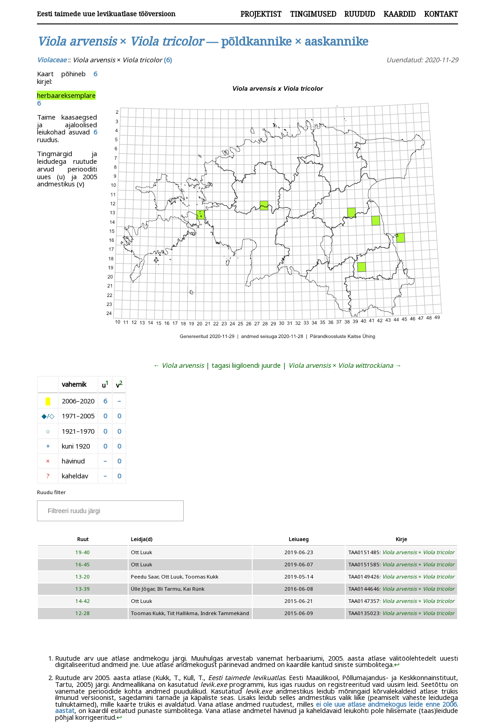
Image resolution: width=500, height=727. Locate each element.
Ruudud (359, 14)
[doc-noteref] (107, 384)
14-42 (82, 600)
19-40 (82, 552)
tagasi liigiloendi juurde (246, 365)
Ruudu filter (51, 492)
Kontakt (441, 14)
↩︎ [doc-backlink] (397, 664)
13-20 (82, 576)
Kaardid (400, 14)
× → (345, 365)
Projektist (261, 14)
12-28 (82, 613)
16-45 (82, 564)
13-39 (82, 588)
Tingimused (313, 14)
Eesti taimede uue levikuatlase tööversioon (106, 14)
